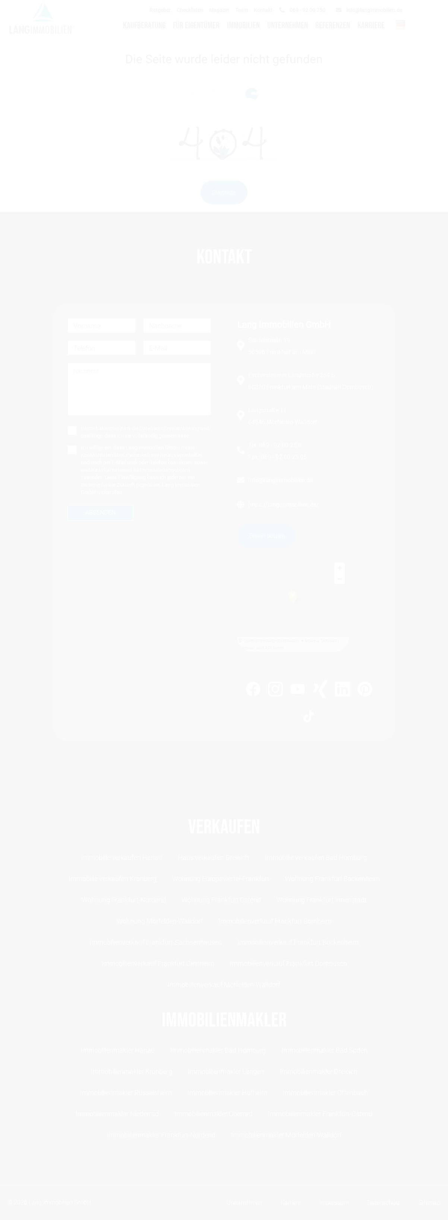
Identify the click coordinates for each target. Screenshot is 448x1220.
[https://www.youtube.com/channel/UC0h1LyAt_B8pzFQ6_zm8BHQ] (297, 690)
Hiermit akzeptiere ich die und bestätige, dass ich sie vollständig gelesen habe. (145, 432)
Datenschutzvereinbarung (169, 428)
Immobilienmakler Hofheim (227, 1092)
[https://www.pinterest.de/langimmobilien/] (364, 690)
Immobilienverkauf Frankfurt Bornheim (275, 921)
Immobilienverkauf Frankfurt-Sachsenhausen (155, 942)
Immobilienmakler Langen (226, 1071)
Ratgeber (160, 10)
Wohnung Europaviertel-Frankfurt (220, 879)
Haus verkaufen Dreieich (213, 857)
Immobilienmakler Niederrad (117, 1114)
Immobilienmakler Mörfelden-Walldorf (286, 1135)
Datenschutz (383, 1202)
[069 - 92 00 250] (303, 10)
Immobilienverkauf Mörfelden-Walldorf (224, 985)
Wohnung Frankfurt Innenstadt (322, 900)
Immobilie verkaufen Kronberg (113, 879)
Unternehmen (287, 25)
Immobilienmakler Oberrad (213, 1114)
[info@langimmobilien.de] (370, 10)
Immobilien (243, 25)
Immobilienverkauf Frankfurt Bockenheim (298, 942)
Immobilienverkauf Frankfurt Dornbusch (288, 963)
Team (241, 10)
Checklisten (190, 10)
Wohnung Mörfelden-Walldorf (160, 921)
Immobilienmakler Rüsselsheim (126, 1092)
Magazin (219, 10)
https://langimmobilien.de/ (283, 504)
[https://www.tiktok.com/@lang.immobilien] (309, 717)
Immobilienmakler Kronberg (131, 1071)
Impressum (334, 1202)
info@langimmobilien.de (280, 480)
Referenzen (332, 25)
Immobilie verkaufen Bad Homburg (316, 857)
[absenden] (100, 513)
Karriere (371, 25)
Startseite (224, 192)
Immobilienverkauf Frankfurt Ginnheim (157, 963)
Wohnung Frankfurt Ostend (221, 900)
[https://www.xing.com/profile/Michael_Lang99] (320, 690)
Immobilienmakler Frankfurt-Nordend (161, 1135)
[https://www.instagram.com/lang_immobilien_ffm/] (275, 690)
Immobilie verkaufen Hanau (121, 857)
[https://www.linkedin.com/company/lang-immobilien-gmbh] (342, 690)
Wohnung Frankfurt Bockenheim (332, 879)
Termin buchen (267, 535)
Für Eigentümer (196, 25)
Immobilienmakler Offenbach (325, 1092)
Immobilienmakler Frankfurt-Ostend (320, 1114)
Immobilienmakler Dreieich (318, 1071)
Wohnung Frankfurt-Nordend (124, 900)
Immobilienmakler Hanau (118, 1050)
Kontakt (263, 10)
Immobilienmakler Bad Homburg (218, 1050)
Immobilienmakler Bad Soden (324, 1050)
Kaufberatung (144, 25)
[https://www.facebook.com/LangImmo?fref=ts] (253, 690)
